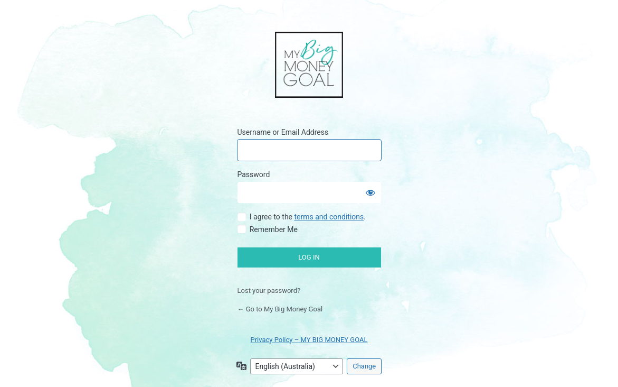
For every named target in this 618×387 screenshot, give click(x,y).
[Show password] (370, 192)
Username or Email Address (283, 132)
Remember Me (274, 229)
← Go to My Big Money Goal (280, 309)
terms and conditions (329, 217)
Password (253, 174)
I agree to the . (308, 217)
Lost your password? (269, 290)
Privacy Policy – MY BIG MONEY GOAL (308, 340)
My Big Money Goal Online (309, 65)
